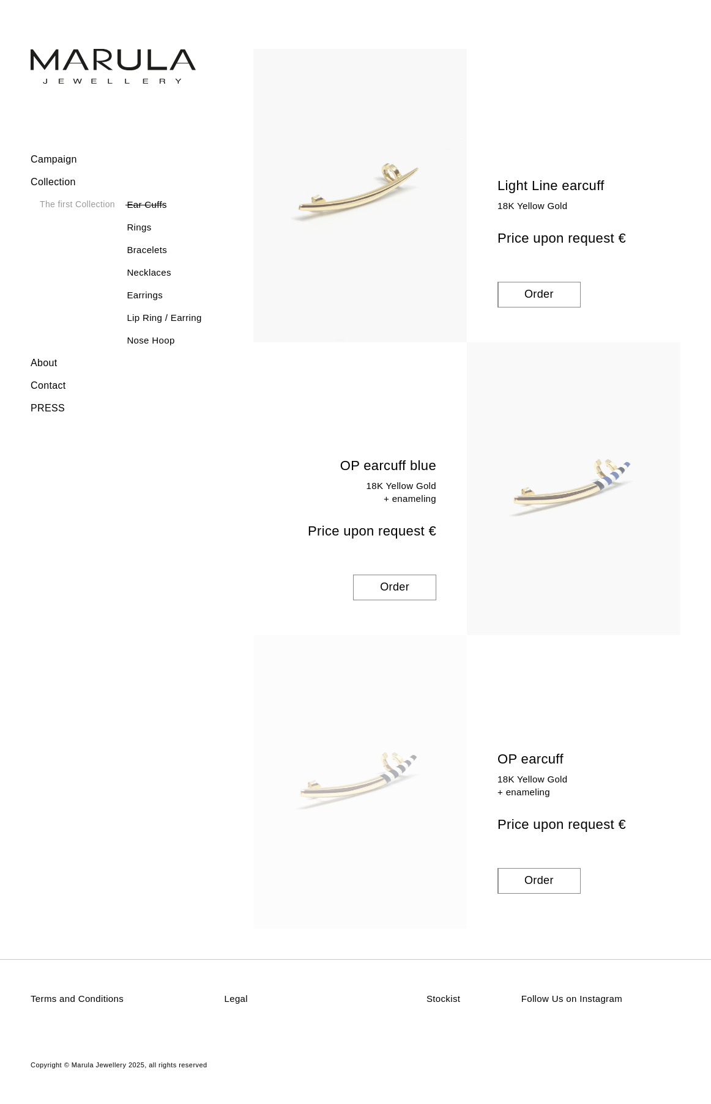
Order (539, 294)
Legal (236, 998)
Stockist (443, 998)
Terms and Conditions (77, 998)
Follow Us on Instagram (571, 998)
